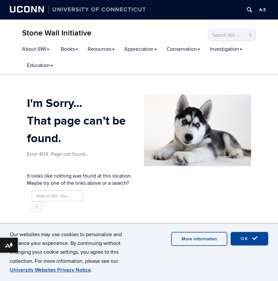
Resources (101, 49)
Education (40, 65)
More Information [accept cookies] (199, 239)
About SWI (35, 49)
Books (69, 49)
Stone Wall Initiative (56, 33)
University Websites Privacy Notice (50, 270)
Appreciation (140, 49)
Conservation (183, 49)
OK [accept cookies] (249, 238)
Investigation (226, 49)
